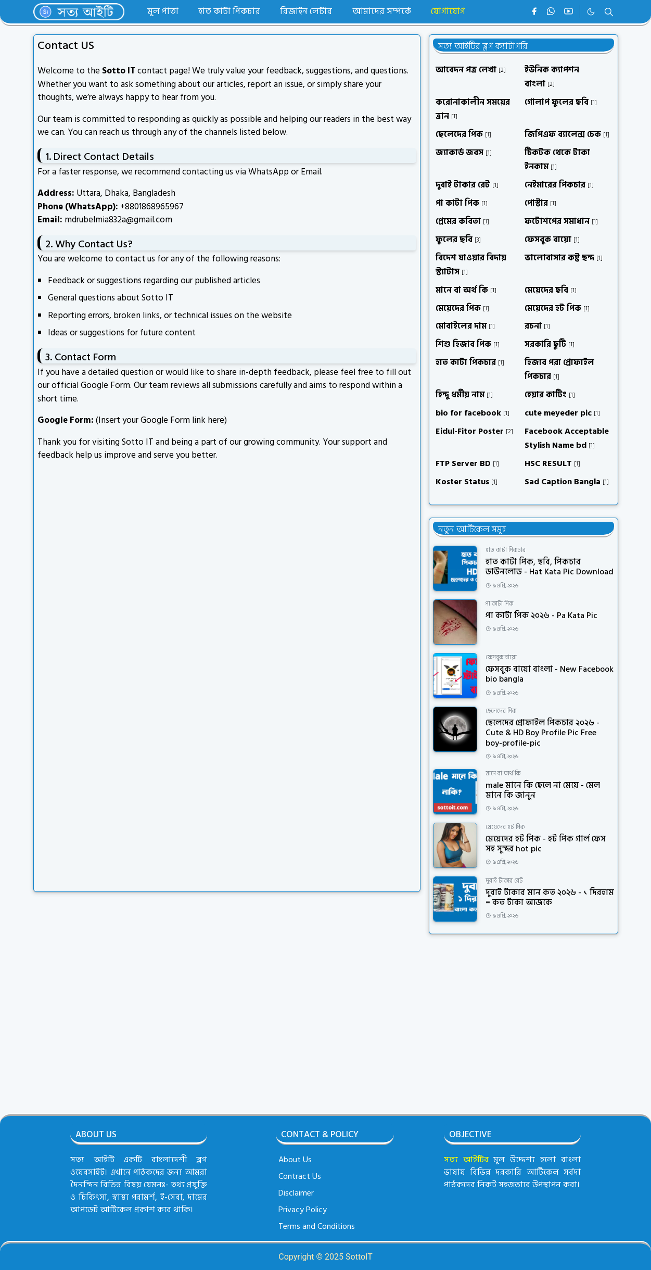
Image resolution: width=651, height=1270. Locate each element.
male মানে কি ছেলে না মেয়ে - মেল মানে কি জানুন (543, 790)
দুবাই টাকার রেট (504, 881)
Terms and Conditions (316, 1226)
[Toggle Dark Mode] (590, 11)
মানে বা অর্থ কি (503, 773)
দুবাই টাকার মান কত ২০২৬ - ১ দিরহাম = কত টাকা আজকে (550, 897)
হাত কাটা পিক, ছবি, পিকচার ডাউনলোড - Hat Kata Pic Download (550, 567)
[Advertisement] (523, 1019)
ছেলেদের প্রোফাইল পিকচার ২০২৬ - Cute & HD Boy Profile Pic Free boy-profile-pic (542, 732)
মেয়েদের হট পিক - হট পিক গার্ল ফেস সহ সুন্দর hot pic (546, 844)
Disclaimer (296, 1193)
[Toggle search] (608, 12)
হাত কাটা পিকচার (506, 550)
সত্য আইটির (466, 1159)
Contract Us (299, 1176)
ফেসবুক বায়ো (501, 657)
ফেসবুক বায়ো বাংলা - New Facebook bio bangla (550, 674)
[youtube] (568, 12)
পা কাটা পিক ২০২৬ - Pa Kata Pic (541, 615)
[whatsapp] (551, 12)
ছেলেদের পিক (501, 711)
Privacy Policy (302, 1209)
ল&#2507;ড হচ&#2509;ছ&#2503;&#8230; (204, 671)
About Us (295, 1159)
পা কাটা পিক (499, 604)
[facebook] (534, 12)
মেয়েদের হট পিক (505, 827)
